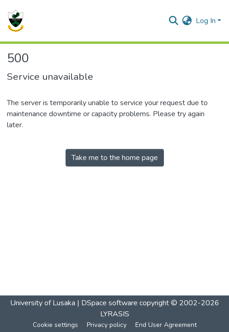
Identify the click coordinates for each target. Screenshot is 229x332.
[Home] (15, 20)
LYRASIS (114, 314)
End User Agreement (166, 324)
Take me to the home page (115, 158)
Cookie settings (55, 324)
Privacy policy (107, 324)
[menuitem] (187, 20)
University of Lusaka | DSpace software (74, 303)
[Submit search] (174, 20)
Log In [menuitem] (206, 21)
